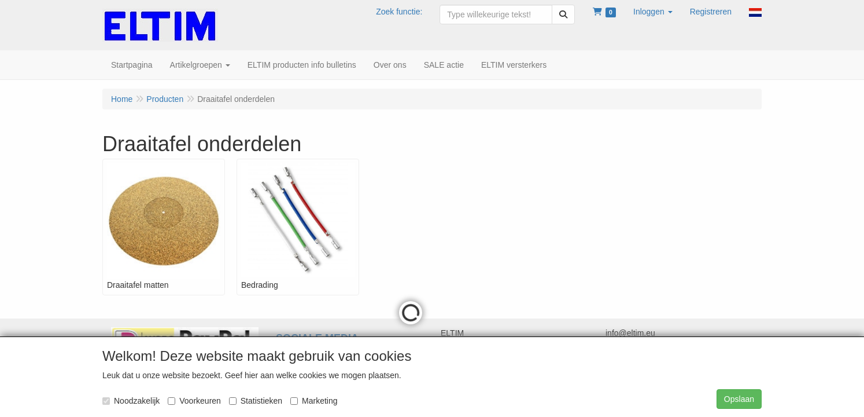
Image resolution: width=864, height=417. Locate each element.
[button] (653, 11)
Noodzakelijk (131, 400)
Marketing (313, 400)
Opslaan (739, 399)
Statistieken (255, 400)
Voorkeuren (194, 400)
